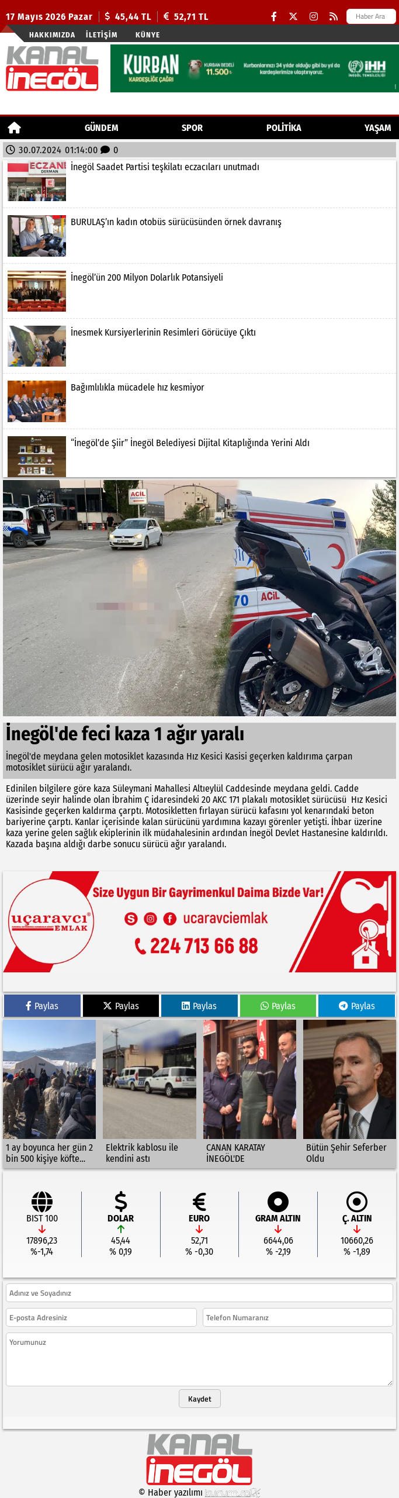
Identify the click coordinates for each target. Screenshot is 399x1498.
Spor (192, 127)
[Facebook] (274, 16)
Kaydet (199, 1398)
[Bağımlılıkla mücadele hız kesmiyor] (199, 401)
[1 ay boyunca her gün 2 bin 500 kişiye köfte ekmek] (49, 1094)
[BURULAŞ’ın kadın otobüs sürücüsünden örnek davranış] (199, 235)
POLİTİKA (283, 127)
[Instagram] (314, 16)
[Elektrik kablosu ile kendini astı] (149, 1094)
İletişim (101, 34)
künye (148, 34)
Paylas (42, 1006)
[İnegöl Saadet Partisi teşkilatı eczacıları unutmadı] (199, 180)
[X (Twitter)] (293, 16)
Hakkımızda (52, 34)
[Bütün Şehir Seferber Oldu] (349, 1094)
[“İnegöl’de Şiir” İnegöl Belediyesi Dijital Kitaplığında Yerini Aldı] (199, 456)
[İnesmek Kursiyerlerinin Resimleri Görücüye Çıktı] (199, 346)
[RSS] (333, 16)
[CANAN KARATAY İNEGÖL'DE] (249, 1094)
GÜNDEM (102, 127)
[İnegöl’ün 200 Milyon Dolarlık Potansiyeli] (199, 291)
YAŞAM (378, 127)
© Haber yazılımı (199, 1492)
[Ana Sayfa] (14, 127)
